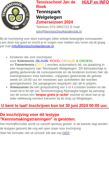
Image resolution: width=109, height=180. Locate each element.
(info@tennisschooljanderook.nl (32, 46)
